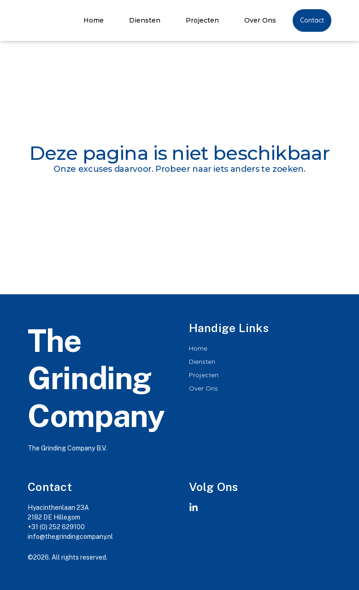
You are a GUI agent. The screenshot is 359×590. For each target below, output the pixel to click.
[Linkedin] (193, 507)
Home (93, 20)
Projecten (202, 20)
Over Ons (260, 20)
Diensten (144, 20)
